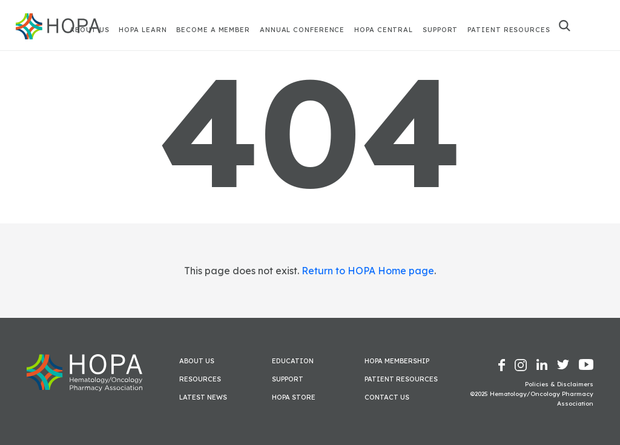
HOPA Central (383, 29)
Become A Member (213, 29)
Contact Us (386, 397)
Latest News (203, 397)
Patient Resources (508, 29)
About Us (196, 361)
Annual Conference (302, 29)
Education (293, 361)
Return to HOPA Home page (368, 271)
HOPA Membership (396, 361)
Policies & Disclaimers (559, 384)
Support (440, 29)
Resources (200, 379)
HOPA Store (293, 397)
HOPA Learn (143, 29)
